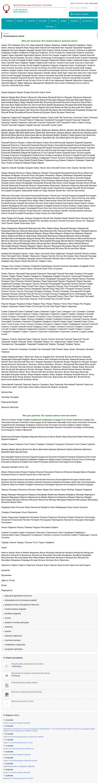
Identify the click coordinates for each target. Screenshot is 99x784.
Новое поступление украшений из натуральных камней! (23, 737)
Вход (86, 3)
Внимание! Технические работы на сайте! (18, 778)
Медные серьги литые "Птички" (22, 701)
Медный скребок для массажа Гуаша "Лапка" (27, 664)
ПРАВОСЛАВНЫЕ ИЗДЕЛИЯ (15, 609)
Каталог (20, 21)
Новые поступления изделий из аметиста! (18, 749)
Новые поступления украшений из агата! (18, 743)
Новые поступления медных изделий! (16, 723)
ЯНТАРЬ (8, 618)
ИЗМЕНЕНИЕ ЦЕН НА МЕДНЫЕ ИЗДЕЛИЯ (19, 766)
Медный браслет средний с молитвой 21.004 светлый (30, 673)
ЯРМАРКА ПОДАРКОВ (13, 636)
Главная (9, 21)
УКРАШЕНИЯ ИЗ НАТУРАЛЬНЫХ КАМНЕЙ (21, 600)
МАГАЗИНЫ (49, 26)
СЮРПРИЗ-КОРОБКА (13, 640)
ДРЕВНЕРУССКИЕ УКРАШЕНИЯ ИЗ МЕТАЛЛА (22, 605)
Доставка (43, 21)
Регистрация (93, 3)
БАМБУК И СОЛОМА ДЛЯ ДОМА (17, 623)
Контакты (74, 21)
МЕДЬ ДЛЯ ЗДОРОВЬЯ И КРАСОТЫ (18, 596)
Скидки (63, 21)
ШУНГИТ (8, 631)
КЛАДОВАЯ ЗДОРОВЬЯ (14, 649)
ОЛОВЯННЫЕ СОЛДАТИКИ (15, 645)
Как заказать (87, 21)
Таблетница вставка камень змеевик (24, 682)
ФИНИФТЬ (9, 627)
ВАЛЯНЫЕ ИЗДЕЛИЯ (13, 614)
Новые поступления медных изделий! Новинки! (20, 760)
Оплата (54, 21)
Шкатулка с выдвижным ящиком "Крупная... (27, 692)
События (31, 21)
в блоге (16, 715)
